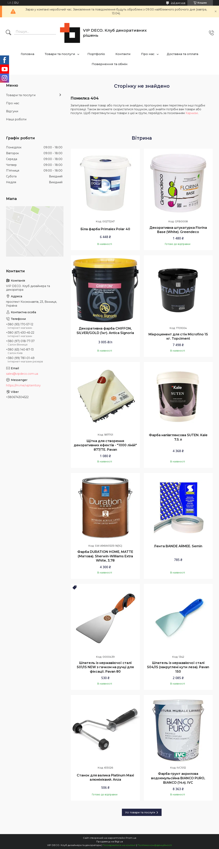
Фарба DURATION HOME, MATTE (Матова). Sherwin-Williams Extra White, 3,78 (105, 556)
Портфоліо (96, 54)
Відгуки (12, 111)
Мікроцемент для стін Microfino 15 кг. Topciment (178, 336)
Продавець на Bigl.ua (109, 841)
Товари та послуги (60, 54)
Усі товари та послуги (140, 812)
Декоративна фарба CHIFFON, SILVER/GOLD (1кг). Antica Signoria (105, 331)
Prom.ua (131, 837)
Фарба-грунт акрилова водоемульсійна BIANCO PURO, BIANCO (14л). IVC (178, 778)
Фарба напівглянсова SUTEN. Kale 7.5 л (178, 437)
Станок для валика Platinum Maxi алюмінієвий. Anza (105, 777)
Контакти (123, 54)
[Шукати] (8, 33)
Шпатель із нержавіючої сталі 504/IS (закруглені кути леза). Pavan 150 (178, 667)
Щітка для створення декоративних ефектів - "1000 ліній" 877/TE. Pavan (105, 445)
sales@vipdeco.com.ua (22, 374)
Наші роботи (16, 119)
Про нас (148, 54)
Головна (27, 54)
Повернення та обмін (110, 64)
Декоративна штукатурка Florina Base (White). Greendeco (178, 230)
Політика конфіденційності (154, 845)
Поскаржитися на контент (119, 845)
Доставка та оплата (182, 54)
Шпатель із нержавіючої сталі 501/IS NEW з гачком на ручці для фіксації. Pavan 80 (105, 667)
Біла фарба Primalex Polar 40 (105, 229)
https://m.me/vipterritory (23, 385)
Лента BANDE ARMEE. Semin (178, 546)
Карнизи (192, 113)
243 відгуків (178, 2)
